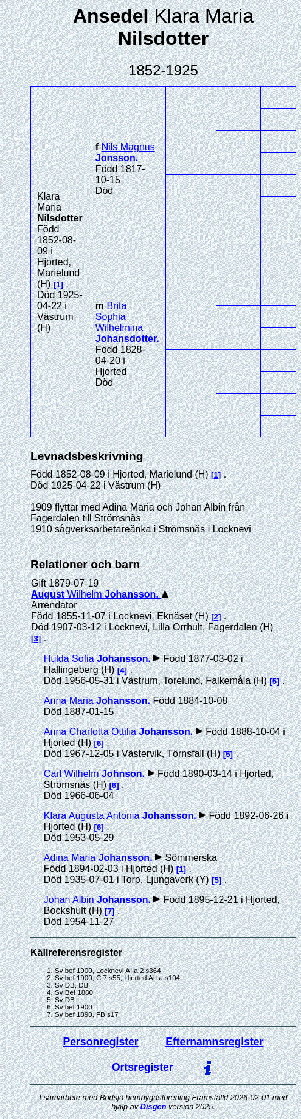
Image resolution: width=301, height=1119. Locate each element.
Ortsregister (142, 1067)
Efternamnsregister (214, 1042)
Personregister (101, 1042)
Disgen (153, 1106)
